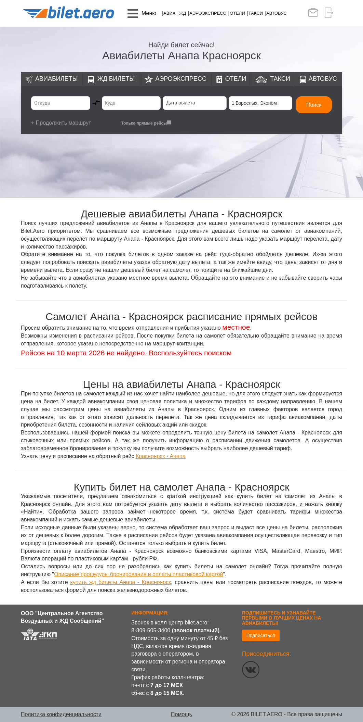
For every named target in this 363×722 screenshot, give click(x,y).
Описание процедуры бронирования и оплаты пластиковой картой (138, 574)
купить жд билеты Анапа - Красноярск (120, 582)
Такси (255, 13)
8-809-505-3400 (150, 630)
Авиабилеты (56, 78)
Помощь (181, 714)
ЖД (182, 13)
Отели (237, 13)
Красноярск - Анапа (161, 456)
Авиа (169, 13)
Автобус (276, 13)
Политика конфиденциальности (61, 714)
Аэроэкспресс (207, 13)
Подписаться (260, 635)
